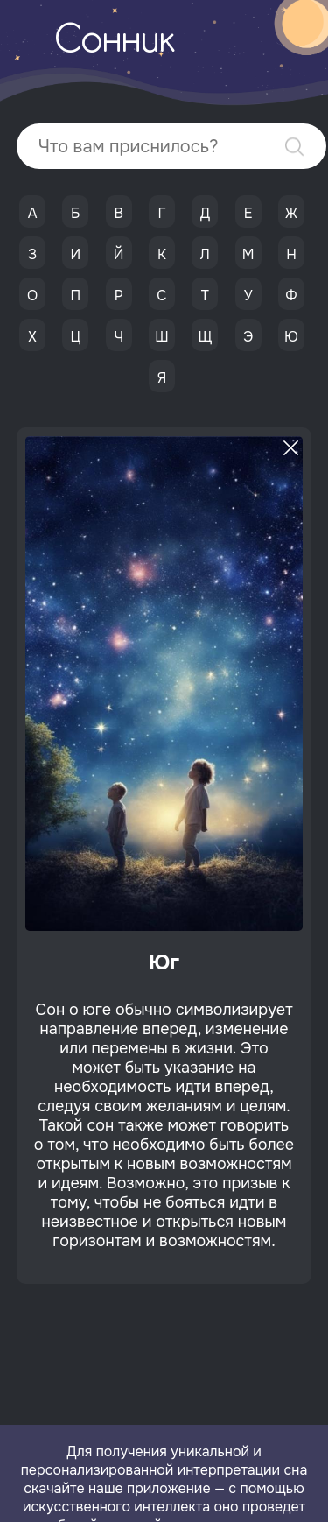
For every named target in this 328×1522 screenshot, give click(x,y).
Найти (294, 147)
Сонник (114, 42)
